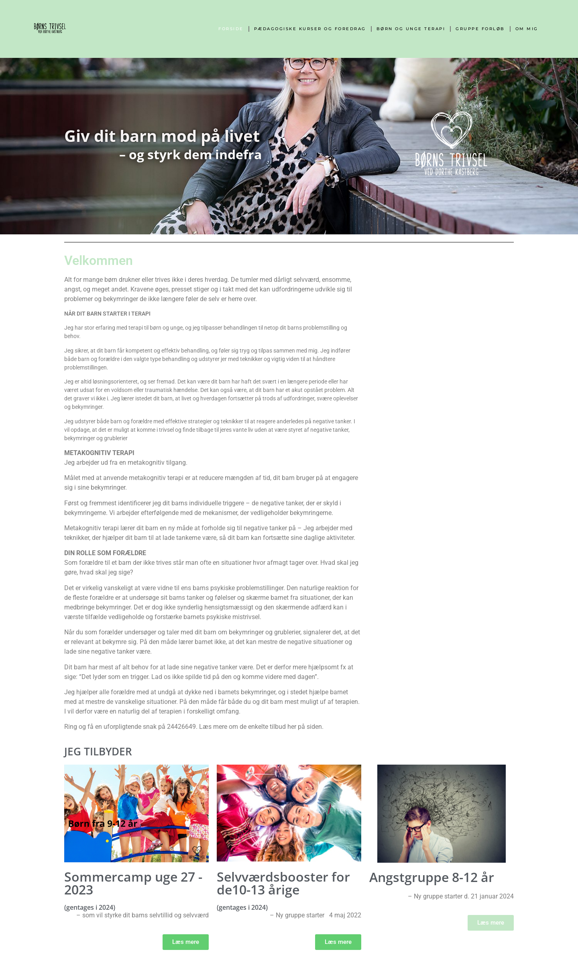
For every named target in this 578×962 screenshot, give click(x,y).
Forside (231, 28)
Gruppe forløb (480, 28)
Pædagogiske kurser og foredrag (310, 28)
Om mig (526, 28)
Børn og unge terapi (411, 28)
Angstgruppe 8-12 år (431, 877)
